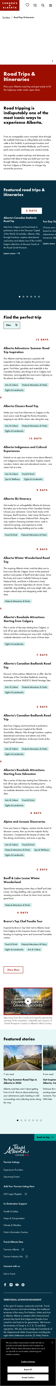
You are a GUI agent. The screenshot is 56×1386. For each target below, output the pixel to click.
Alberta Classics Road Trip (21, 406)
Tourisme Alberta (11, 1249)
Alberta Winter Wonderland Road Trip (27, 560)
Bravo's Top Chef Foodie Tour (23, 921)
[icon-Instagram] (11, 1284)
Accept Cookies (28, 1377)
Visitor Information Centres (16, 1232)
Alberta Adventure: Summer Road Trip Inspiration (26, 350)
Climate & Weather (12, 1225)
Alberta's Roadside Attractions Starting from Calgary (24, 619)
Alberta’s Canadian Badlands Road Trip (20, 219)
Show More (13, 969)
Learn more (9, 253)
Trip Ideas (6, 17)
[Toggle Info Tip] (52, 61)
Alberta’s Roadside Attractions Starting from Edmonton (24, 772)
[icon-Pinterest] (23, 1284)
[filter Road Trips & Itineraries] (12, 325)
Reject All (28, 1369)
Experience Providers (13, 1169)
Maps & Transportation (14, 1218)
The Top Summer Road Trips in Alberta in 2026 (20, 1081)
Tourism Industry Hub (13, 1256)
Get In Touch (9, 1273)
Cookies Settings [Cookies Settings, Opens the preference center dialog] (28, 1361)
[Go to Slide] (19, 296)
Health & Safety (11, 1211)
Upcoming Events (12, 1176)
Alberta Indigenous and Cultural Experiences (25, 449)
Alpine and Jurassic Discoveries (24, 821)
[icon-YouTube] (17, 1284)
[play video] (28, 1001)
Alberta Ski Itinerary (17, 499)
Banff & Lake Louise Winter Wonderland (22, 880)
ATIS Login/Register (13, 1194)
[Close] (52, 1342)
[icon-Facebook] (6, 1284)
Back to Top (45, 1137)
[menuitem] (28, 5)
